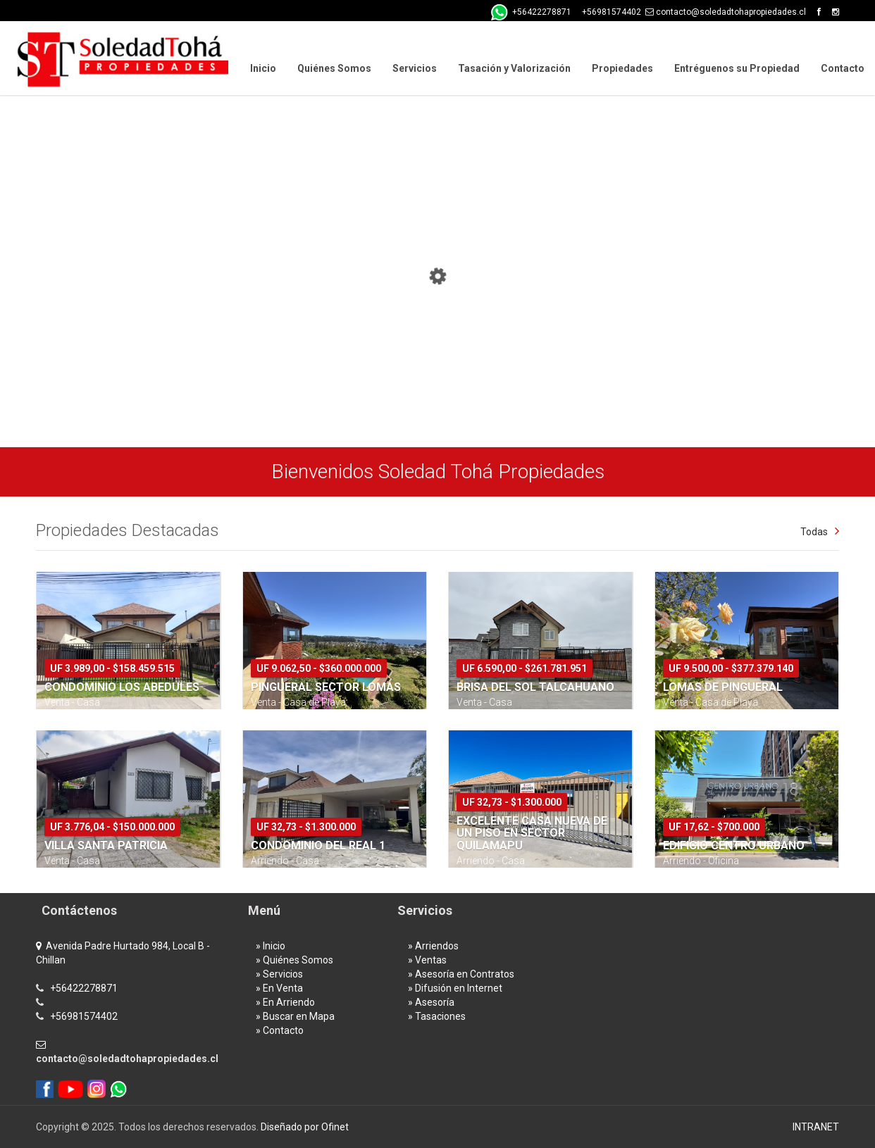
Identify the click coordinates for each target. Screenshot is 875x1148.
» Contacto (280, 1030)
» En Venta (279, 988)
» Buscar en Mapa (295, 1016)
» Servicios (279, 974)
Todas (814, 531)
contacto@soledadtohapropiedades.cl (127, 1058)
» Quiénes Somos (294, 960)
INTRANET (816, 1127)
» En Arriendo (285, 1002)
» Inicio (270, 946)
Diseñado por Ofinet (305, 1127)
